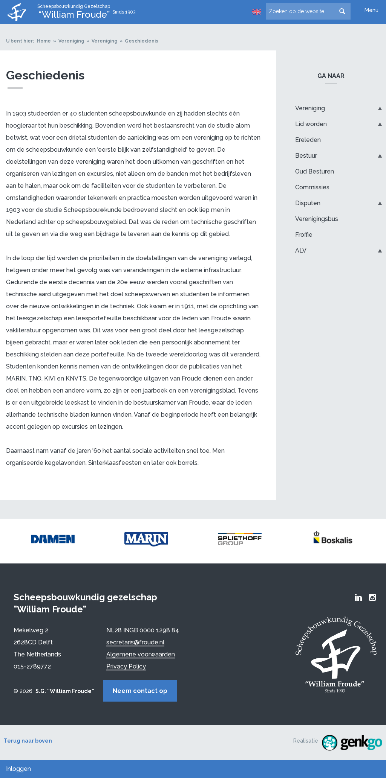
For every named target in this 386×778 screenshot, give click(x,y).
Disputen (307, 203)
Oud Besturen (314, 171)
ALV (300, 250)
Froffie (303, 234)
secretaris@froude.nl (135, 642)
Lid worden (311, 124)
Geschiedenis (141, 41)
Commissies (312, 187)
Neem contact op (140, 690)
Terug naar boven (28, 741)
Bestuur (306, 155)
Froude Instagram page (372, 597)
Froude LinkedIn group (358, 597)
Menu (371, 10)
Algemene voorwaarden (140, 654)
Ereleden (308, 139)
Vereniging (71, 41)
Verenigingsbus (316, 218)
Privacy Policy (126, 666)
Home (44, 41)
